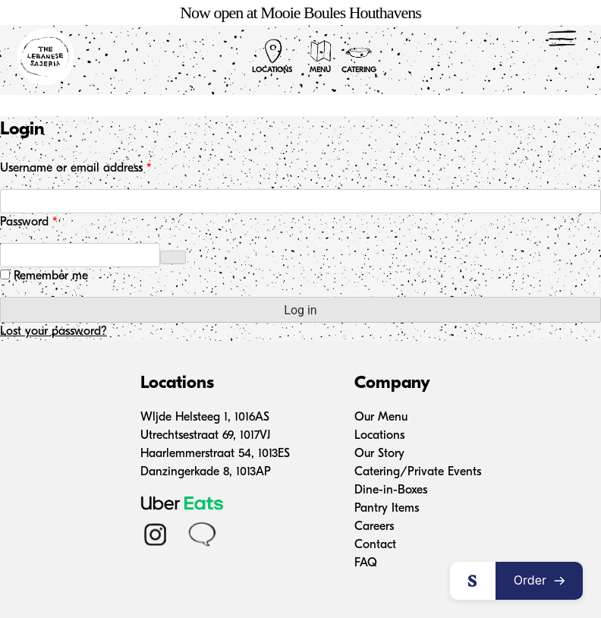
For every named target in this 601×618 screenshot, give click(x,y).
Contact (375, 545)
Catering (358, 56)
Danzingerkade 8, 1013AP (205, 472)
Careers (374, 527)
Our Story (379, 454)
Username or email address (98, 167)
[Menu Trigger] (562, 38)
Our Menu (380, 417)
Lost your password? (53, 332)
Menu (320, 56)
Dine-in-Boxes (390, 490)
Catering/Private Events (417, 472)
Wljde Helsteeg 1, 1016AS (204, 417)
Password (51, 221)
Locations (272, 56)
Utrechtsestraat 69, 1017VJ (205, 436)
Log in (300, 310)
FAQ (365, 563)
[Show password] (173, 257)
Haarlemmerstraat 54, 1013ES (215, 454)
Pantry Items (386, 509)
